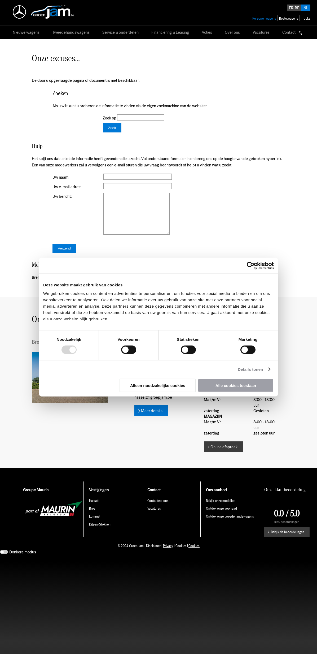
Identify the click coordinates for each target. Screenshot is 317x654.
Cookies (194, 554)
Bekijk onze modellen (220, 508)
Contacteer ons (158, 508)
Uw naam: (60, 177)
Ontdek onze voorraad (221, 516)
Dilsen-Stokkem (100, 532)
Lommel (94, 524)
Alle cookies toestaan (235, 385)
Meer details (151, 418)
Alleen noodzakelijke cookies (157, 385)
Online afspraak (223, 455)
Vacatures (154, 516)
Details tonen (250, 369)
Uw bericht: (62, 196)
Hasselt (94, 508)
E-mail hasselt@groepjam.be (153, 402)
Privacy (168, 554)
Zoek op (110, 118)
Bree (92, 516)
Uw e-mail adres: (66, 187)
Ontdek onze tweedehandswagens (230, 524)
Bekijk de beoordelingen (287, 540)
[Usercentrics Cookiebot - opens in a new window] (250, 266)
